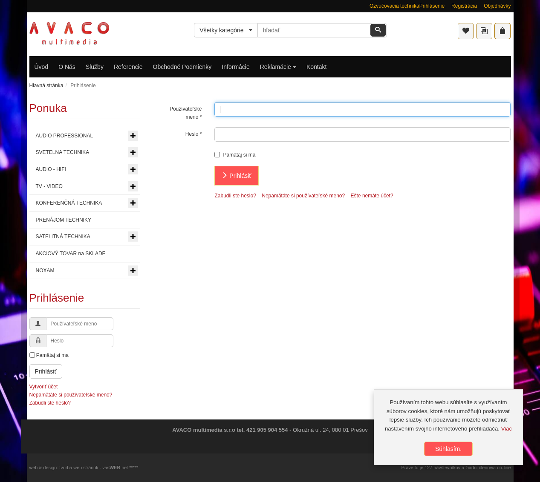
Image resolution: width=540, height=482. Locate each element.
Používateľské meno (186, 113)
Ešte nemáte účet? (372, 196)
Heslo (193, 134)
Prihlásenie (432, 6)
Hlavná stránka (46, 85)
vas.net (115, 467)
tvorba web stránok (78, 467)
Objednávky (497, 6)
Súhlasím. (448, 448)
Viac (506, 428)
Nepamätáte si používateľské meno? (303, 196)
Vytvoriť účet (43, 387)
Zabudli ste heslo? (235, 196)
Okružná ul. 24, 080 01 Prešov (330, 430)
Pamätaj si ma (234, 155)
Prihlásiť (236, 175)
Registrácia (464, 6)
